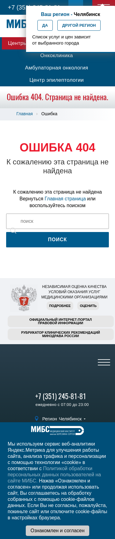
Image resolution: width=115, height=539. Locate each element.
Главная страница (65, 198)
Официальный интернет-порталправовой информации (60, 321)
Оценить (88, 306)
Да (45, 25)
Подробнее (60, 306)
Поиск (57, 239)
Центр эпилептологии (56, 80)
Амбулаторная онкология (56, 68)
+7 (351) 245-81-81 (60, 396)
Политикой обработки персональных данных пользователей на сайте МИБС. (54, 474)
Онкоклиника (56, 55)
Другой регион (79, 25)
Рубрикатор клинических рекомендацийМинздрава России (60, 334)
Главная (25, 113)
